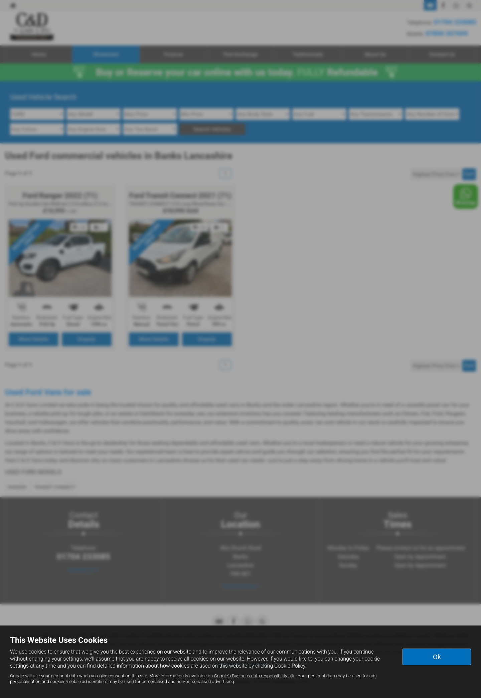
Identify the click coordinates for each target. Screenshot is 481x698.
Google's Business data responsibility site (254, 675)
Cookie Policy (289, 666)
